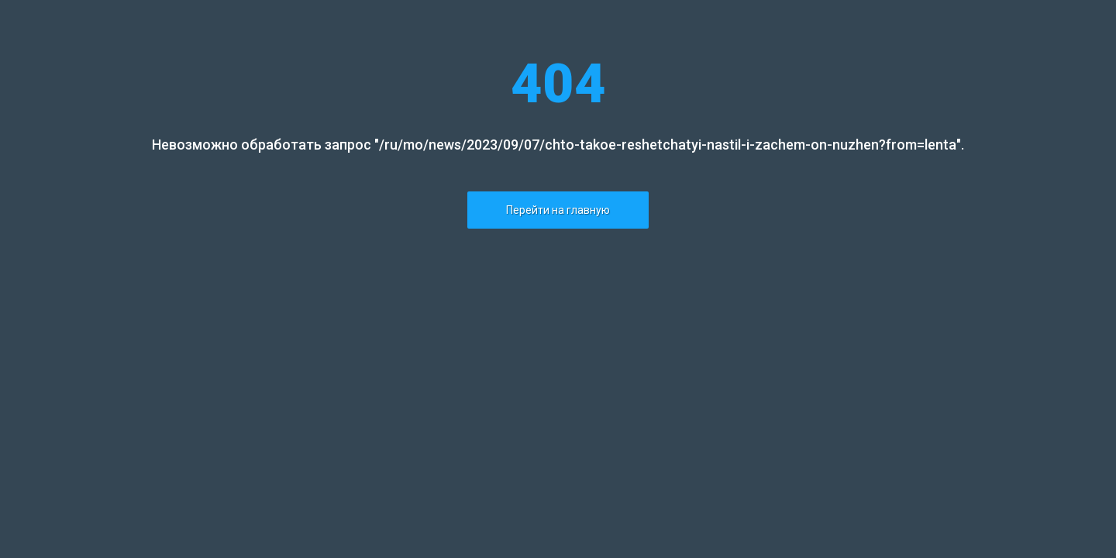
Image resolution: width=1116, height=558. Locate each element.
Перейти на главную (558, 210)
